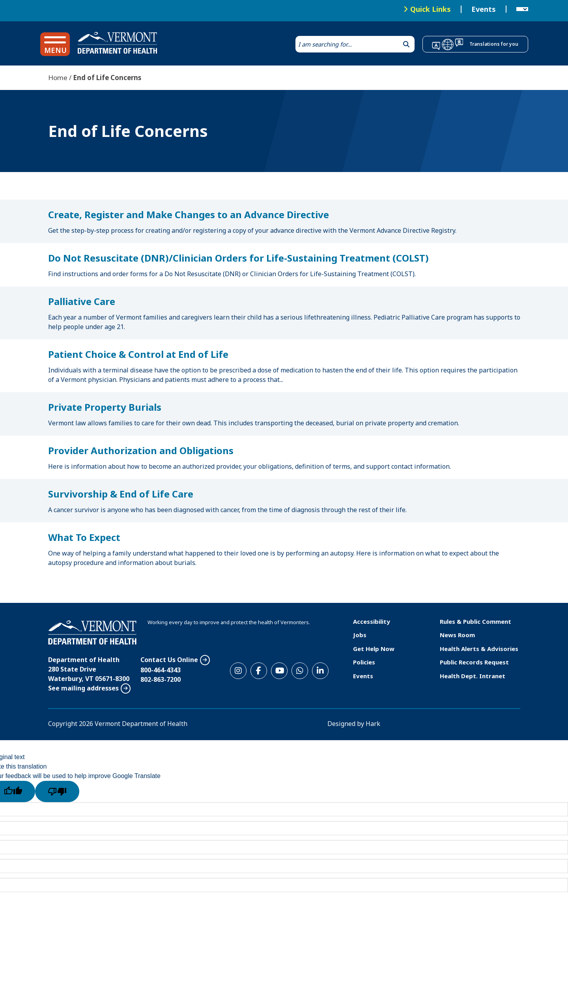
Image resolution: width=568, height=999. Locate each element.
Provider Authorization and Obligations (141, 450)
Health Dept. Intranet (472, 676)
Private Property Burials (104, 406)
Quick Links (430, 9)
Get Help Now (373, 649)
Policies (364, 662)
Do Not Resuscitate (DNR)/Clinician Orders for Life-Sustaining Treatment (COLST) (238, 257)
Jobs (359, 635)
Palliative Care (81, 301)
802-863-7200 (160, 679)
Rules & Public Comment (475, 621)
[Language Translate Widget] (522, 9)
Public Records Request (474, 662)
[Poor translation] (57, 791)
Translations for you (493, 44)
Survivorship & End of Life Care (120, 493)
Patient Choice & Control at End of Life (138, 354)
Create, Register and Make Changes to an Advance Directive (188, 214)
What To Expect (84, 537)
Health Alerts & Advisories (479, 649)
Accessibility (371, 621)
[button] (55, 44)
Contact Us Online (169, 659)
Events (483, 9)
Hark (373, 723)
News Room (457, 635)
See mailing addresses (83, 688)
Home (57, 77)
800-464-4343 (160, 670)
